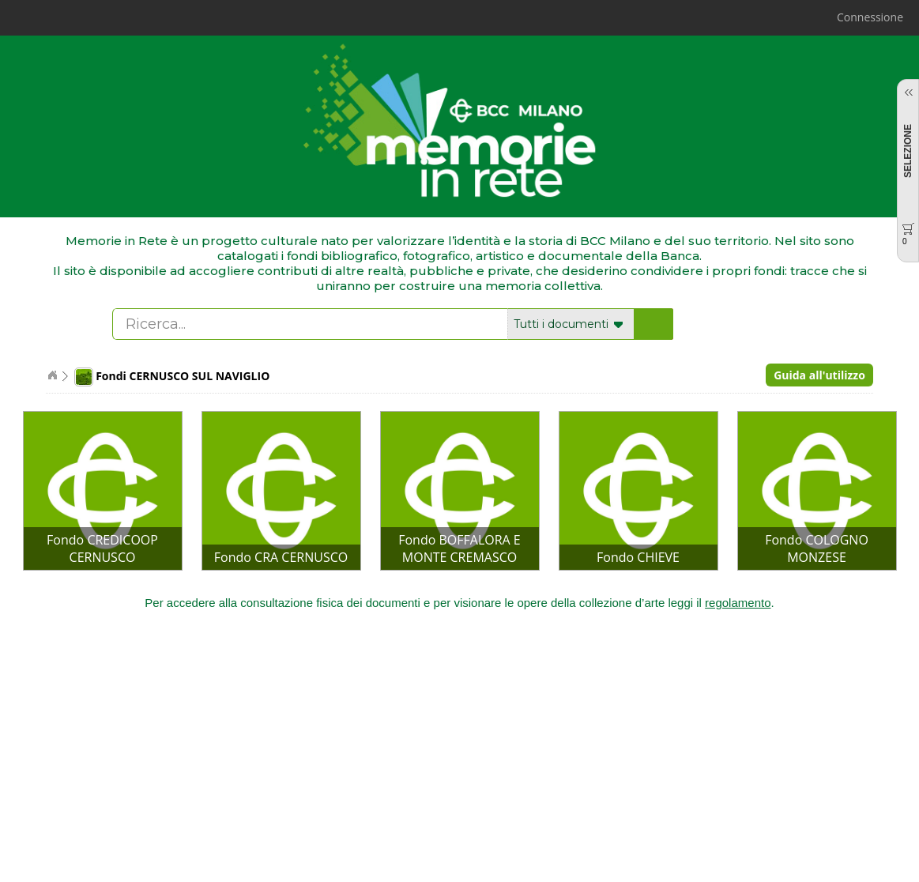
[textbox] (311, 324)
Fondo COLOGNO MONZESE (816, 548)
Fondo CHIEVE (638, 557)
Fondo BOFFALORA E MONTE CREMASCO (459, 548)
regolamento (737, 602)
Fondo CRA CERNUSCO (281, 557)
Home (52, 375)
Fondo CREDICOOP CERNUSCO (102, 548)
